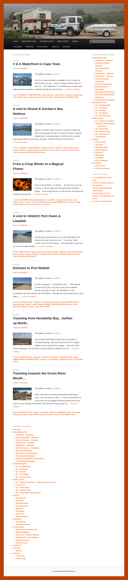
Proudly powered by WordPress (64, 571)
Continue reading (73, 89)
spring (31, 204)
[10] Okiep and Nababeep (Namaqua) (30, 458)
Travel (51, 97)
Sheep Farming (18, 204)
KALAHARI (18, 47)
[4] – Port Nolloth (101, 113)
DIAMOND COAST (47, 41)
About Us (55, 47)
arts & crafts (59, 95)
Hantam (28, 202)
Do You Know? (42, 47)
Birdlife (55, 252)
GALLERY (66, 47)
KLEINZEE (47, 304)
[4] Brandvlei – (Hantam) (104, 73)
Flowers (22, 202)
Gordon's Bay (37, 150)
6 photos (56, 74)
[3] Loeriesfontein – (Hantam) (27, 440)
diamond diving (18, 304)
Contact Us (20, 556)
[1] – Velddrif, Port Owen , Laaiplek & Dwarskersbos (36, 482)
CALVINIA (51, 200)
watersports (22, 152)
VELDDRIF (22, 256)
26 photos (56, 231)
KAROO (75, 41)
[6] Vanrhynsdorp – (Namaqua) (27, 448)
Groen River (76, 412)
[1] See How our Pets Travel (26, 530)
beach (76, 148)
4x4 (40, 302)
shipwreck (24, 307)
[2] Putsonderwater (102, 168)
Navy (51, 150)
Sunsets (19, 551)
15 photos (56, 388)
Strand (71, 150)
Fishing (29, 150)
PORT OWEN (52, 254)
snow (26, 204)
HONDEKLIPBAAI (19, 359)
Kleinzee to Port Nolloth (31, 268)
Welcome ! (17, 429)
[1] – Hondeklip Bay (102, 105)
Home (16, 41)
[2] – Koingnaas (101, 108)
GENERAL (23, 95)
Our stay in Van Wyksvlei (102, 201)
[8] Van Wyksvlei (101, 160)
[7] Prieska (99, 158)
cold (75, 200)
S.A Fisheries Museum (66, 254)
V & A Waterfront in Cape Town (36, 64)
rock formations (53, 359)
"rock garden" (44, 412)
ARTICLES (29, 47)
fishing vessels (77, 252)
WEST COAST (63, 41)
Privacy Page (21, 558)
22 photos (56, 278)
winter (48, 204)
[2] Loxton (99, 145)
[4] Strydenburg (101, 150)
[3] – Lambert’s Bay (102, 131)
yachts (42, 152)
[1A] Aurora (102, 126)
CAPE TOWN (17, 97)
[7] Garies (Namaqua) (103, 84)
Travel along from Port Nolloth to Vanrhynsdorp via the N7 (103, 195)
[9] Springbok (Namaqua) (105, 92)
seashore (65, 150)
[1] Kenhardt (100, 166)
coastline (16, 150)
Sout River (50, 414)
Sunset (45, 97)
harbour (32, 97)
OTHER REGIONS (34, 95)
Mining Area (17, 414)
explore (25, 97)
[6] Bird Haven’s (22, 543)
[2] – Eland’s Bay (101, 129)
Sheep (78, 202)
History (34, 202)
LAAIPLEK (35, 254)
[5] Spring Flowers (23, 540)
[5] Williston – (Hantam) (104, 76)
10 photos (56, 124)
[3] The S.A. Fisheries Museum (27, 535)
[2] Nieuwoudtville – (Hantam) (27, 437)
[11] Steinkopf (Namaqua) (105, 100)
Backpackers (78, 95)
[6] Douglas (99, 155)
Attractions (69, 95)
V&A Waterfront (59, 97)
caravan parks (68, 200)
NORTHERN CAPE (29, 41)
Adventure (50, 95)
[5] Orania (99, 152)
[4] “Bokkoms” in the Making (27, 537)
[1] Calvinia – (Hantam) (104, 60)
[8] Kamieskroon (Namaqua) (26, 453)
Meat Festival (49, 202)
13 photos (56, 179)
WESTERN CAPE (72, 97)
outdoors (39, 97)
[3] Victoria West (101, 147)
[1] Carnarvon (100, 142)
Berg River (48, 252)
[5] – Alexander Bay (102, 116)
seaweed (42, 414)
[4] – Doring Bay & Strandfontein (28, 493)
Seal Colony (34, 414)
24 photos (56, 333)
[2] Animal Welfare (23, 532)
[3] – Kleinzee (100, 110)
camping (59, 200)
